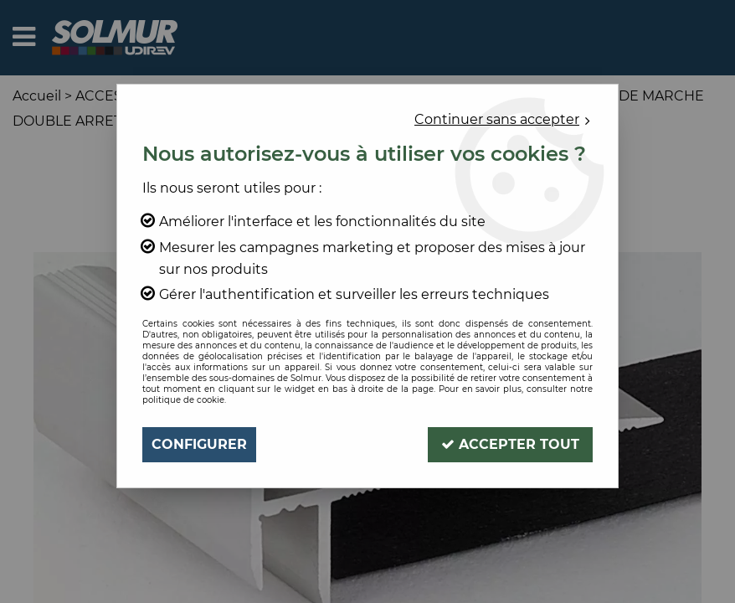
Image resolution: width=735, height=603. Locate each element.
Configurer (199, 444)
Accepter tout (510, 444)
